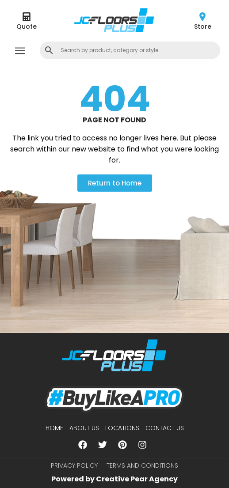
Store (202, 26)
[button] (19, 51)
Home (54, 428)
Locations (122, 428)
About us (84, 428)
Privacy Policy (74, 465)
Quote (26, 26)
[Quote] (26, 16)
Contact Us (164, 428)
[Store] (202, 16)
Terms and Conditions (142, 465)
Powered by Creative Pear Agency (114, 479)
